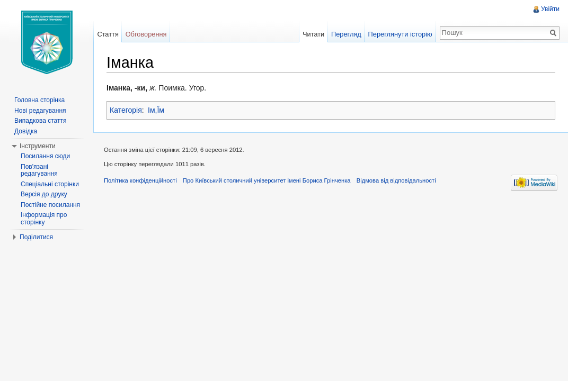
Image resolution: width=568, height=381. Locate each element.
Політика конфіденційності (140, 180)
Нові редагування (40, 110)
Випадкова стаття (40, 120)
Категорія (126, 110)
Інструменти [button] (38, 146)
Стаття (107, 34)
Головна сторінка (39, 100)
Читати (313, 34)
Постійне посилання (50, 204)
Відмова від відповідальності (396, 180)
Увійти (550, 9)
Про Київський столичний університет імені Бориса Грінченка (267, 180)
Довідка (25, 131)
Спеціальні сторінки (50, 184)
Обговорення (146, 34)
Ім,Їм (156, 110)
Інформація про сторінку (44, 218)
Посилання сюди (45, 156)
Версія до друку (44, 194)
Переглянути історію (400, 34)
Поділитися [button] (36, 237)
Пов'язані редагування (39, 170)
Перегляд (346, 34)
